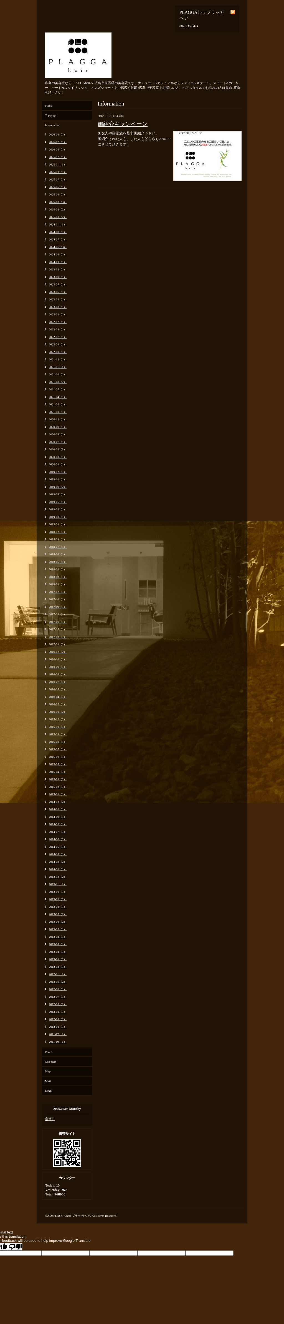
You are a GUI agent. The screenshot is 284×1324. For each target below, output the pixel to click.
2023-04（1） (58, 299)
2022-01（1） (58, 351)
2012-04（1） (58, 1011)
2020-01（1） (58, 464)
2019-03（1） (58, 516)
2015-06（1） (58, 756)
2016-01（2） (58, 711)
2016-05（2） (58, 689)
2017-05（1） (58, 629)
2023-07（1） (58, 284)
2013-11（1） (58, 884)
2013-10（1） (58, 891)
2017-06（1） (58, 621)
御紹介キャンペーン (123, 124)
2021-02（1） (58, 404)
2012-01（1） (58, 1026)
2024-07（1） (58, 239)
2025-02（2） (58, 209)
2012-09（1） (58, 989)
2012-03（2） (58, 1019)
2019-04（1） (58, 509)
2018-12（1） (58, 531)
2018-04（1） (58, 569)
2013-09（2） (58, 899)
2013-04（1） (58, 936)
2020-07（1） (58, 441)
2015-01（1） (58, 794)
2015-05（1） (58, 764)
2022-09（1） (58, 329)
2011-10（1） (58, 1041)
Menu (48, 105)
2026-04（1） (58, 134)
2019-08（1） (58, 494)
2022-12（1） (58, 322)
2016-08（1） (58, 674)
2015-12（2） (58, 719)
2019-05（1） (58, 501)
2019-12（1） (58, 471)
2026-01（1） (58, 149)
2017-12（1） (58, 591)
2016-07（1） (58, 681)
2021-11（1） (58, 366)
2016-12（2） (58, 651)
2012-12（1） (58, 966)
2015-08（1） (58, 741)
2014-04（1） (58, 854)
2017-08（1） (58, 614)
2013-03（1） (58, 944)
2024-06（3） (58, 247)
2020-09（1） (58, 426)
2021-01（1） (58, 411)
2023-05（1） (58, 292)
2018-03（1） (58, 576)
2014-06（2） (58, 839)
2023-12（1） (58, 269)
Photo (48, 1052)
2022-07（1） (58, 336)
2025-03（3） (58, 202)
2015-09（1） (58, 734)
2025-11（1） (58, 164)
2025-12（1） (58, 157)
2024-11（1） (58, 224)
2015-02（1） (58, 786)
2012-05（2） (58, 1004)
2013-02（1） (58, 951)
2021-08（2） (58, 381)
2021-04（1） (58, 396)
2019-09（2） (58, 486)
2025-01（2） (58, 217)
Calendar (50, 1061)
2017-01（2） (58, 644)
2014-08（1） (58, 824)
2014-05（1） (58, 846)
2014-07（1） (58, 831)
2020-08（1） (58, 434)
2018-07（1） (58, 546)
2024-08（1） (58, 232)
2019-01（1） (58, 524)
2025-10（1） (58, 172)
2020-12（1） (58, 419)
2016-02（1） (58, 704)
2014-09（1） (58, 816)
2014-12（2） (58, 801)
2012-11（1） (58, 974)
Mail (48, 1081)
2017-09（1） (58, 606)
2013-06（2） (58, 921)
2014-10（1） (58, 809)
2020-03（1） (58, 456)
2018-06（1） (58, 554)
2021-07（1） (58, 389)
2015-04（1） (58, 771)
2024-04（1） (58, 254)
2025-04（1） (58, 194)
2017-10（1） (58, 599)
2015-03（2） (58, 779)
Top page (50, 115)
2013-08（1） (58, 906)
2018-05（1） (58, 561)
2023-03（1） (58, 307)
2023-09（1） (58, 277)
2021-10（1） (58, 374)
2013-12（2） (58, 876)
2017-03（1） (58, 636)
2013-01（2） (58, 959)
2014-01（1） (58, 869)
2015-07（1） (58, 749)
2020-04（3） (58, 449)
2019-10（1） (58, 479)
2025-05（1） (58, 187)
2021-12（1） (58, 359)
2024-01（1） (58, 262)
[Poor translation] (15, 1246)
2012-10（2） (58, 981)
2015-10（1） (58, 726)
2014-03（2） (58, 861)
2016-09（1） (58, 666)
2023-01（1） (58, 314)
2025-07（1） (58, 179)
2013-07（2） (58, 914)
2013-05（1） (58, 929)
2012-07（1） (58, 996)
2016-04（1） (58, 696)
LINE (48, 1090)
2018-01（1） (58, 584)
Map (47, 1071)
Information (52, 125)
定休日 (50, 1119)
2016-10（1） (58, 659)
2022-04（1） (58, 344)
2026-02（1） (58, 142)
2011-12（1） (58, 1034)
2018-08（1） (58, 539)
